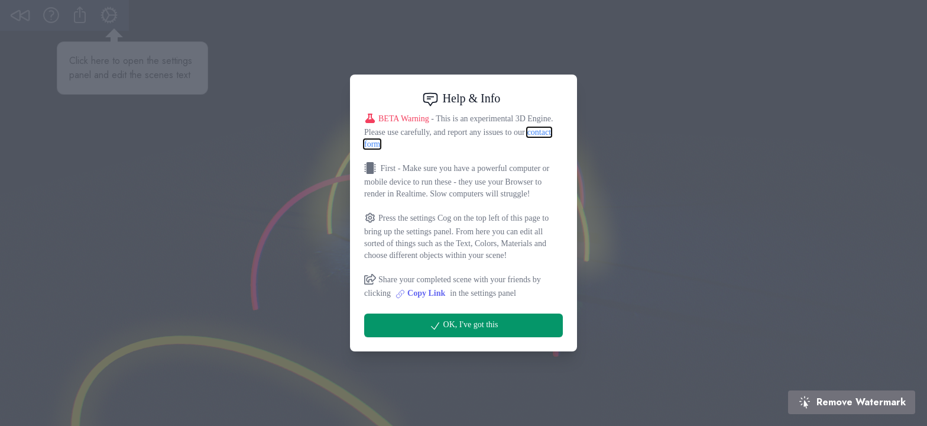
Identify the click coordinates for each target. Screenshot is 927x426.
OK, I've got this (463, 326)
